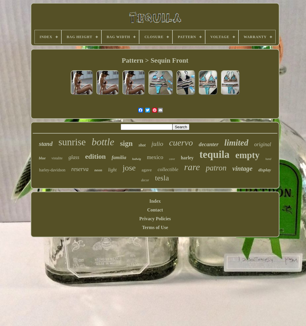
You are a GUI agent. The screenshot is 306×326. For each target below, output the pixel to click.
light (112, 169)
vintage (242, 168)
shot (142, 145)
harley (187, 157)
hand (268, 159)
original (262, 144)
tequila (214, 154)
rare (192, 167)
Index (155, 201)
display (264, 170)
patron (216, 167)
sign (126, 143)
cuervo (181, 142)
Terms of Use (155, 227)
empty (247, 155)
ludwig (136, 159)
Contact (155, 209)
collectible (168, 169)
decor (145, 180)
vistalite (57, 158)
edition (95, 156)
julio (157, 143)
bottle (102, 141)
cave (172, 159)
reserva (80, 169)
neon (98, 170)
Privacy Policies (155, 218)
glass (73, 157)
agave (146, 170)
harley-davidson (52, 170)
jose (129, 167)
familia (119, 157)
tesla (162, 178)
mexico (155, 157)
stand (46, 143)
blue (42, 158)
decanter (209, 144)
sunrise (72, 142)
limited (236, 142)
